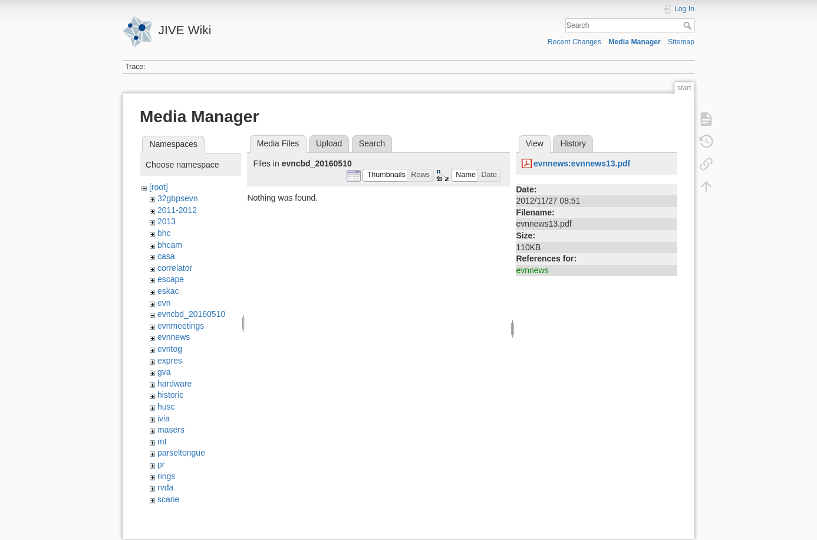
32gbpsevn (177, 198)
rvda (165, 487)
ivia (163, 418)
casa (166, 256)
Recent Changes (574, 42)
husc (166, 406)
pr (160, 464)
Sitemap (681, 42)
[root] (158, 187)
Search (688, 25)
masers (171, 429)
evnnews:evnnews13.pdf (581, 163)
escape (170, 279)
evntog (169, 349)
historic (170, 395)
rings (166, 476)
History (573, 143)
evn (164, 302)
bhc (164, 233)
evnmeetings (180, 325)
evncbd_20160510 (191, 314)
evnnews (173, 337)
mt (162, 441)
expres (169, 360)
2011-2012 (177, 210)
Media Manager (634, 42)
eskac (168, 291)
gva (164, 372)
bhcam (169, 245)
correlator (174, 268)
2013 (166, 221)
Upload (329, 143)
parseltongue (181, 452)
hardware (174, 383)
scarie (168, 499)
